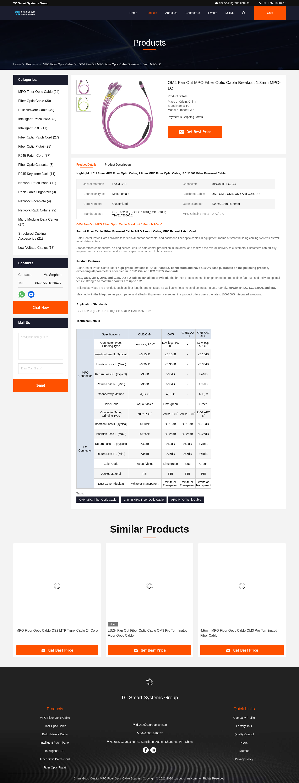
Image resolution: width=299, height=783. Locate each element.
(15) (36, 247)
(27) (38, 137)
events (212, 13)
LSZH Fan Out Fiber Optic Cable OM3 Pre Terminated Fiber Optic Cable (147, 633)
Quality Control (244, 734)
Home (133, 13)
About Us (171, 13)
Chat (270, 13)
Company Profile (244, 717)
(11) (32, 128)
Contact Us (193, 13)
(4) (34, 201)
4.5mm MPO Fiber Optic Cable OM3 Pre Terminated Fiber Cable (238, 633)
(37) (34, 155)
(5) (36, 164)
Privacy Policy (244, 759)
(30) (34, 101)
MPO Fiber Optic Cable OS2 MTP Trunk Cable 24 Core (57, 630)
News (244, 742)
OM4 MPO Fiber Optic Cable (97, 499)
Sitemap (244, 751)
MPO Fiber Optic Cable (58, 64)
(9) (37, 210)
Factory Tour (244, 726)
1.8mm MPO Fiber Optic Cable (144, 499)
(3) (37, 119)
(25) (34, 146)
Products (151, 13)
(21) (32, 236)
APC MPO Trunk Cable (186, 499)
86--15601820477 (272, 3)
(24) (38, 91)
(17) (38, 222)
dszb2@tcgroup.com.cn (232, 3)
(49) (36, 110)
